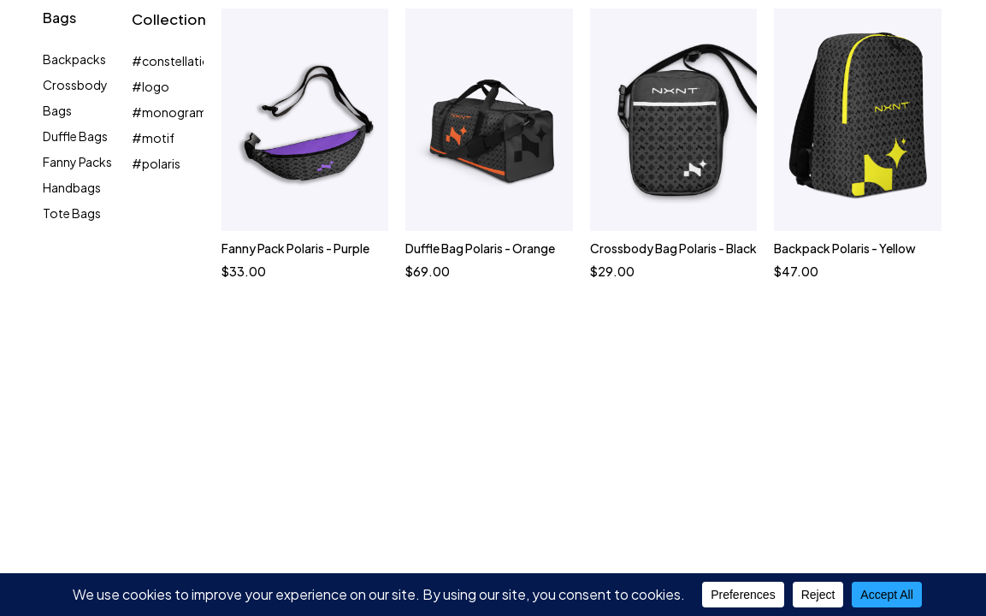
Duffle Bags (75, 136)
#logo (150, 86)
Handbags (72, 187)
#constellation (174, 60)
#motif (153, 137)
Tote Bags (72, 213)
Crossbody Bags (75, 97)
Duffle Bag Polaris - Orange (480, 248)
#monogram (169, 112)
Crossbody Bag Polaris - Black (672, 248)
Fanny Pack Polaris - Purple (295, 248)
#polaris (156, 163)
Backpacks (74, 59)
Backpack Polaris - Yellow (845, 248)
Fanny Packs (77, 161)
